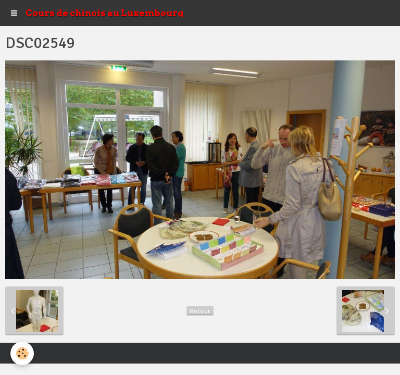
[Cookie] (22, 353)
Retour (200, 310)
